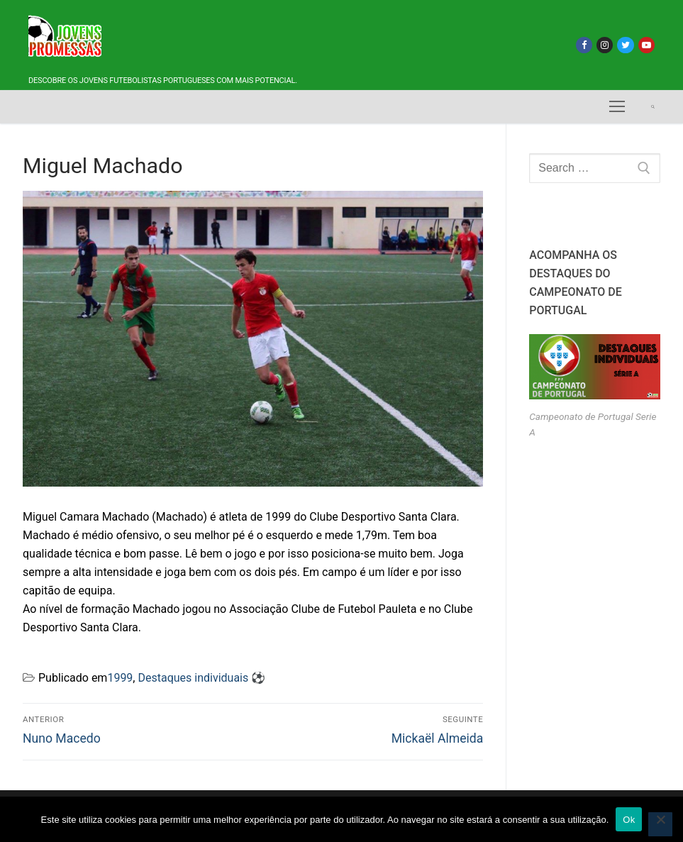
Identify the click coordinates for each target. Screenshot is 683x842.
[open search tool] (653, 107)
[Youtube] (646, 45)
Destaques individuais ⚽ (201, 678)
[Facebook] (584, 45)
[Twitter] (625, 45)
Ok (629, 819)
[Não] (660, 824)
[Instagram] (604, 45)
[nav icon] (617, 107)
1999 (120, 678)
